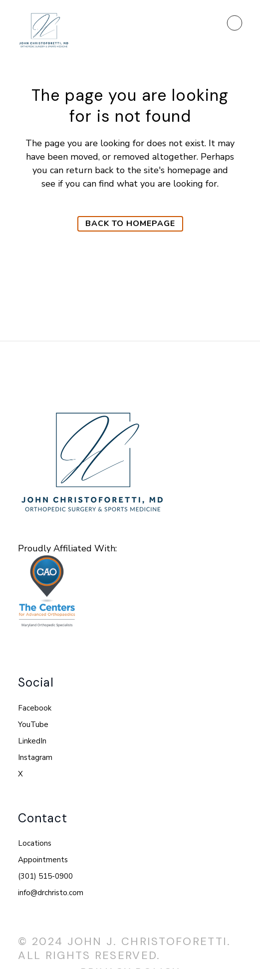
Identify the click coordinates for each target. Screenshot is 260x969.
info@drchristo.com (50, 893)
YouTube (33, 724)
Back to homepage (130, 223)
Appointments (43, 860)
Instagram (35, 757)
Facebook (34, 708)
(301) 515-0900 (45, 876)
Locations (34, 843)
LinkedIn (32, 741)
